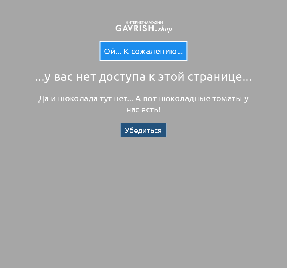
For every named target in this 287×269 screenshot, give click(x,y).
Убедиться (143, 129)
